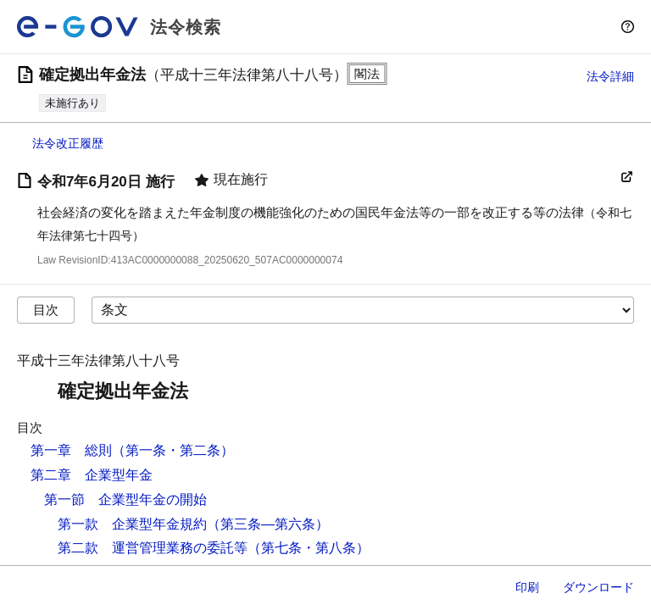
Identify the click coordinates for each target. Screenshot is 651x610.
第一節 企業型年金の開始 (125, 499)
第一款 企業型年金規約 (132, 524)
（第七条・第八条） (309, 548)
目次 (45, 309)
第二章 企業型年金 (92, 475)
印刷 (527, 587)
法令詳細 (610, 76)
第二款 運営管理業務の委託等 (153, 548)
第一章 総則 (71, 450)
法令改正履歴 (67, 143)
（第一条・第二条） (173, 450)
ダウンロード (598, 587)
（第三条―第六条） (268, 524)
